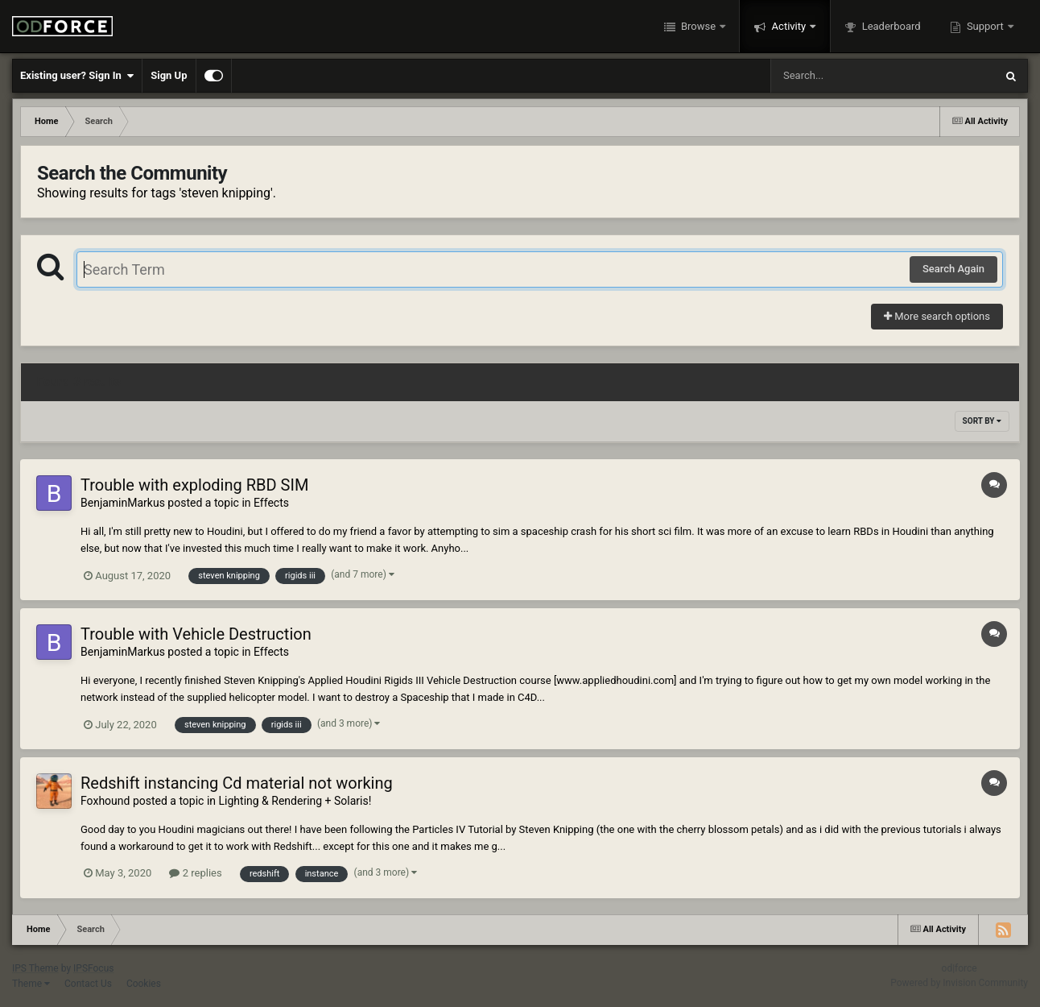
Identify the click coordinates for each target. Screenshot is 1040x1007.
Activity (788, 26)
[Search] (842, 76)
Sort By (982, 420)
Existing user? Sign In (77, 76)
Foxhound (105, 800)
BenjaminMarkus (122, 502)
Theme (31, 983)
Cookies (143, 983)
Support (985, 26)
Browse (699, 26)
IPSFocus (93, 968)
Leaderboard (889, 26)
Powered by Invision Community (959, 982)
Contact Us (88, 983)
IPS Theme (35, 968)
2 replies (195, 873)
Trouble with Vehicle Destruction (196, 634)
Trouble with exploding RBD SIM (194, 485)
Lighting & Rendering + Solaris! (295, 800)
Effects (271, 502)
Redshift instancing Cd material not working (236, 783)
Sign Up (169, 75)
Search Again (953, 269)
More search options (937, 316)
